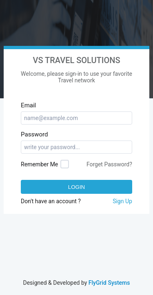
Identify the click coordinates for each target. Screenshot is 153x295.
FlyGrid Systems (109, 282)
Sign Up (122, 201)
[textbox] (76, 118)
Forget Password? (109, 164)
